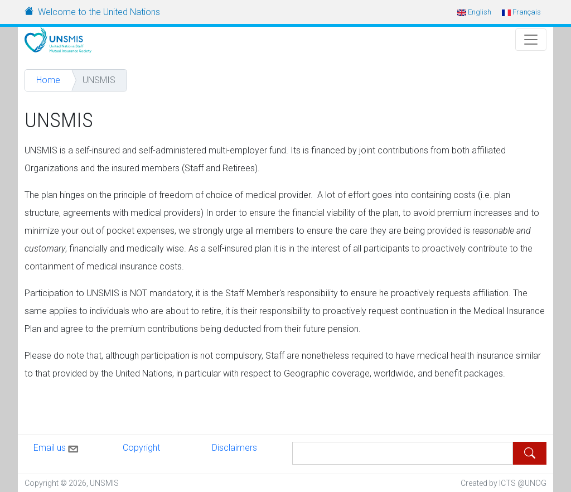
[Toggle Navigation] (530, 39)
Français (521, 12)
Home (48, 80)
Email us (56, 447)
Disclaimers (234, 447)
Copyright (141, 447)
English (474, 12)
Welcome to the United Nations (99, 12)
